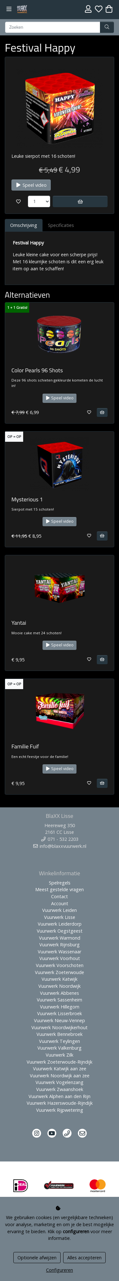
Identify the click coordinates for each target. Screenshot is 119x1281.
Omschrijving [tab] (23, 225)
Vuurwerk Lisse (59, 917)
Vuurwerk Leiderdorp (60, 924)
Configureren (59, 1270)
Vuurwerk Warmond (59, 938)
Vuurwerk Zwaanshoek (59, 1089)
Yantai (18, 622)
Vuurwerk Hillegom (59, 1007)
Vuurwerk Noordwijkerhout (59, 1027)
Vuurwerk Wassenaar (59, 952)
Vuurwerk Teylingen (59, 1041)
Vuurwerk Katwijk (59, 979)
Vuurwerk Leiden (59, 910)
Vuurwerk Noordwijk (59, 986)
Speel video (31, 185)
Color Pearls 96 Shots (37, 370)
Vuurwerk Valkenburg (59, 1048)
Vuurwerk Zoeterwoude (59, 972)
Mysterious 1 (27, 499)
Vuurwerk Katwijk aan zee (59, 1069)
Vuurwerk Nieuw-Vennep (59, 1020)
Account (59, 903)
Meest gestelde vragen (59, 889)
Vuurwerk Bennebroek (59, 1034)
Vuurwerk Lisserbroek (59, 1013)
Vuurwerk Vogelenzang (59, 1082)
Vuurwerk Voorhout (59, 958)
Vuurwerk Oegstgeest (60, 931)
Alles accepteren (84, 1258)
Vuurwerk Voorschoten (59, 965)
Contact (59, 896)
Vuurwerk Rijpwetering (59, 1110)
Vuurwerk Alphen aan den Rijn (59, 1096)
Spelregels (59, 883)
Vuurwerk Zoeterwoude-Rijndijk (59, 1062)
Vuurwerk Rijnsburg (59, 945)
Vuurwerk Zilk (59, 1055)
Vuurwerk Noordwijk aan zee (59, 1076)
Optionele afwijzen (36, 1258)
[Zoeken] (52, 27)
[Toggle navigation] (9, 9)
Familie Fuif (25, 746)
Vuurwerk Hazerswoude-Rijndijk (60, 1103)
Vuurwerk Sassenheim (59, 1000)
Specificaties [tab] (61, 225)
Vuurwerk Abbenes (59, 993)
